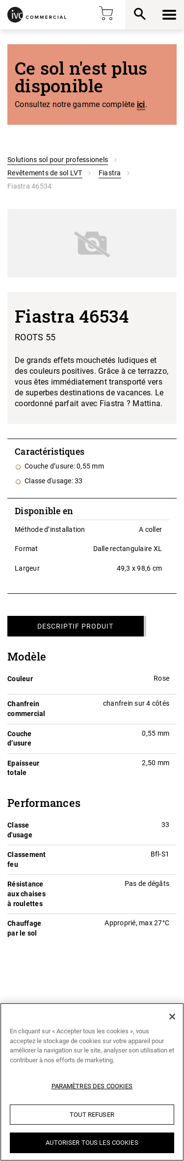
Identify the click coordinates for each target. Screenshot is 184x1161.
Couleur (20, 679)
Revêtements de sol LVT (44, 173)
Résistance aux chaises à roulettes (26, 893)
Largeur (27, 568)
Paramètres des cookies (92, 1086)
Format (26, 549)
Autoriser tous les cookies (92, 1142)
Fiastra (110, 173)
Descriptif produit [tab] (75, 626)
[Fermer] (172, 1016)
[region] (92, 1082)
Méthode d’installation (50, 529)
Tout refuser (92, 1114)
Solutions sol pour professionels (57, 160)
